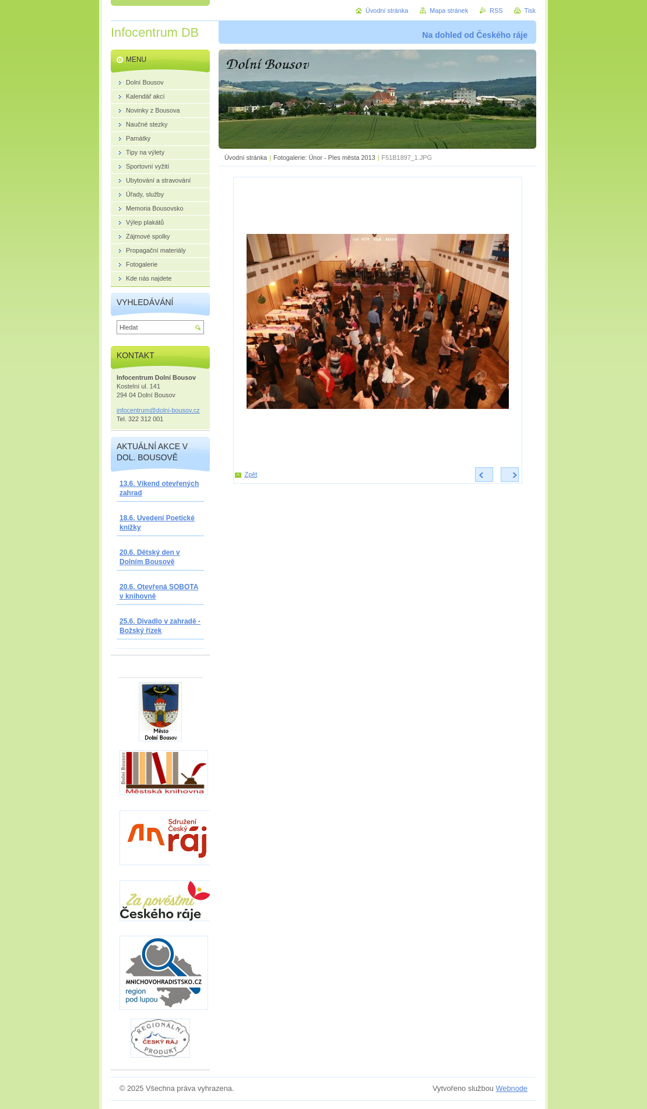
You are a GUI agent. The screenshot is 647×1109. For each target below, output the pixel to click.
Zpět (251, 474)
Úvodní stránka (245, 157)
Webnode (511, 1088)
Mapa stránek (449, 10)
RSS (496, 10)
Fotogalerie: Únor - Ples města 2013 (324, 157)
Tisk (530, 10)
